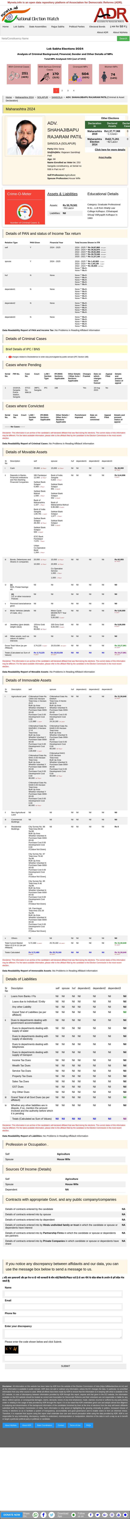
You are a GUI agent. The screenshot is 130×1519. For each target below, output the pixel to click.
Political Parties (77, 26)
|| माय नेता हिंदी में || (118, 26)
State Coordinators (44, 1425)
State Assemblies (38, 26)
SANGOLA (57, 97)
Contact (61, 1425)
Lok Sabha (18, 26)
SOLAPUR (42, 97)
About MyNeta (120, 32)
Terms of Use (75, 1425)
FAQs (88, 1425)
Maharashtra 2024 (24, 97)
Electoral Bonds (97, 26)
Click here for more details (110, 149)
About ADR (102, 32)
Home (6, 26)
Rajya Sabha (57, 26)
